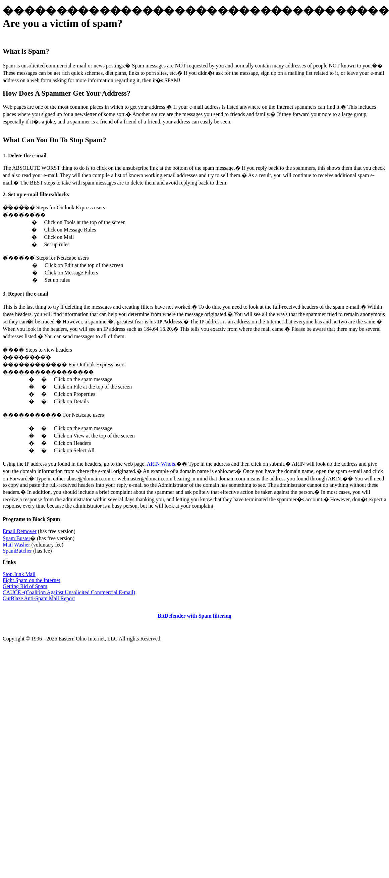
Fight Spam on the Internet (31, 580)
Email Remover (20, 531)
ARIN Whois (161, 464)
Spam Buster (16, 538)
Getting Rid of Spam (25, 586)
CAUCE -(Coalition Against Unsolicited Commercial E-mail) (69, 592)
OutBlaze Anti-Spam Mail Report (39, 598)
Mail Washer (16, 545)
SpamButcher (17, 551)
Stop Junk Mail (19, 574)
